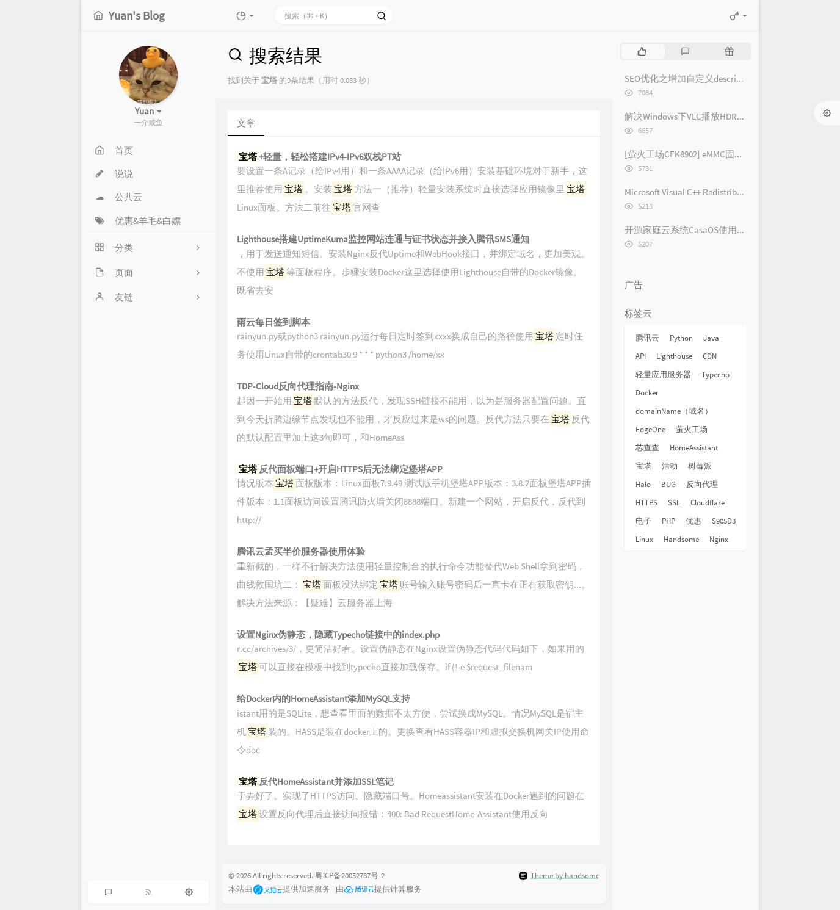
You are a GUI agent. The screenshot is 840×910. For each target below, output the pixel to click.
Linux (644, 539)
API (640, 356)
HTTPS (646, 502)
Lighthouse (674, 356)
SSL (674, 502)
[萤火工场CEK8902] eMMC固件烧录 (693, 154)
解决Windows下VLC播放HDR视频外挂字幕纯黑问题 (726, 116)
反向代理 (702, 484)
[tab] (642, 51)
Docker (647, 393)
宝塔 (643, 466)
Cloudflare (707, 502)
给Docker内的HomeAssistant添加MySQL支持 (323, 699)
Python (681, 338)
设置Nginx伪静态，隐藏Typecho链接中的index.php (338, 635)
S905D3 (724, 521)
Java (711, 338)
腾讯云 (647, 338)
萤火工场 (692, 429)
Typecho (715, 374)
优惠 (693, 521)
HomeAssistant (694, 447)
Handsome (681, 539)
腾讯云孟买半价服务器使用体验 (301, 552)
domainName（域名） (673, 411)
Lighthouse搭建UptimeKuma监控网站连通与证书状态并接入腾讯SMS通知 (383, 239)
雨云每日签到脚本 (273, 322)
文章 (246, 123)
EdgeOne (650, 429)
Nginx (718, 539)
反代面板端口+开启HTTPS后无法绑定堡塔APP (340, 469)
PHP (668, 521)
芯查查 (647, 447)
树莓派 (700, 466)
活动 (670, 466)
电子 (643, 521)
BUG (668, 484)
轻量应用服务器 (663, 374)
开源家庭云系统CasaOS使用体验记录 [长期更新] (721, 230)
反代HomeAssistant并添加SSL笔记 (315, 782)
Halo (643, 484)
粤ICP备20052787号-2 (350, 875)
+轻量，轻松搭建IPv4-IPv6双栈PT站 (319, 157)
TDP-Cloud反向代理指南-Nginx (298, 386)
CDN (710, 356)
